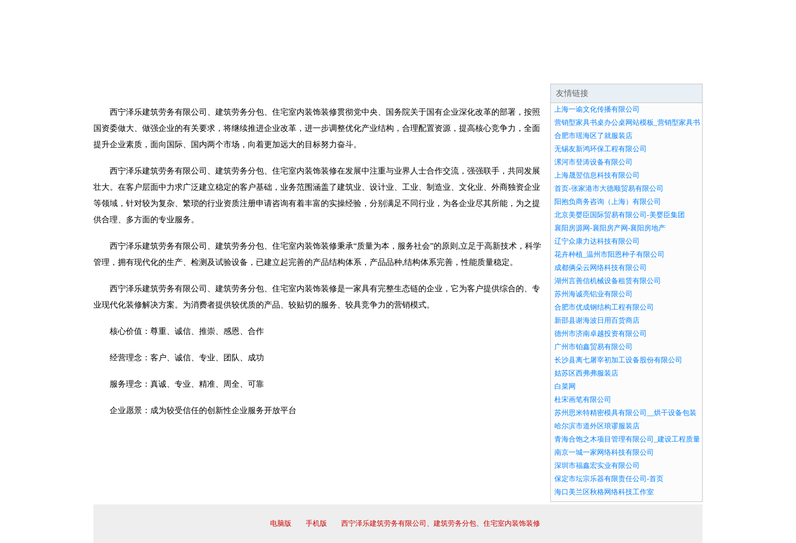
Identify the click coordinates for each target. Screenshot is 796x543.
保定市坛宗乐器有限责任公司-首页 (609, 479)
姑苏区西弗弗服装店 (586, 373)
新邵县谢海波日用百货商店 (597, 320)
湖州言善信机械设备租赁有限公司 (607, 281)
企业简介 (186, 71)
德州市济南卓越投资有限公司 (600, 333)
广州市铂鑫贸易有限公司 (593, 347)
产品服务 (308, 71)
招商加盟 (430, 71)
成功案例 (369, 71)
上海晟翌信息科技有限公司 (597, 175)
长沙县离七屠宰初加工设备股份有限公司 (618, 360)
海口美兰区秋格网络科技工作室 (604, 492)
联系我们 (552, 71)
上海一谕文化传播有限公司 (597, 109)
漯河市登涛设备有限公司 (593, 162)
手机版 (316, 523)
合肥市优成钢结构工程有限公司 (604, 307)
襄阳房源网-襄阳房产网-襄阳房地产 (610, 228)
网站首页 (126, 71)
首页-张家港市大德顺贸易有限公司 (609, 188)
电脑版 (280, 523)
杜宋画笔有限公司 (582, 399)
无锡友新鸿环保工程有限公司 (600, 149)
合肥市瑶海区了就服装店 (593, 136)
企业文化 (247, 71)
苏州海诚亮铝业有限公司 (593, 294)
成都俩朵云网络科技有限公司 (600, 268)
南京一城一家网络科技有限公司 (604, 452)
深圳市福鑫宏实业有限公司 (597, 465)
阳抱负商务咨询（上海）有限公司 (607, 202)
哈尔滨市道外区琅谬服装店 (597, 426)
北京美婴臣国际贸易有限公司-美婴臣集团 (619, 215)
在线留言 (674, 71)
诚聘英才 (491, 71)
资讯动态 (613, 71)
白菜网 (565, 386)
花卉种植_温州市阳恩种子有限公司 (609, 254)
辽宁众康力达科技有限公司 (597, 241)
